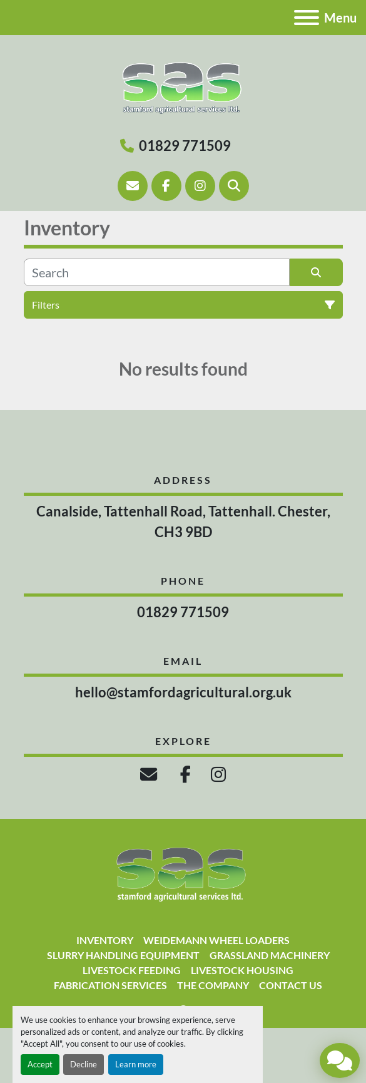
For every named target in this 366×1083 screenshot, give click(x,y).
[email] (150, 774)
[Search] (234, 186)
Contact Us (290, 985)
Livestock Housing (242, 970)
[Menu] (306, 17)
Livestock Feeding (132, 970)
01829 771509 (185, 145)
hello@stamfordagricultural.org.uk (183, 692)
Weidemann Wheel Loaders (216, 940)
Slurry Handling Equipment (123, 955)
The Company (213, 985)
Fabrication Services (110, 985)
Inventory (104, 940)
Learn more (135, 1064)
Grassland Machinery (270, 955)
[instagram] (200, 186)
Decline (83, 1064)
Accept (40, 1064)
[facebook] (166, 186)
